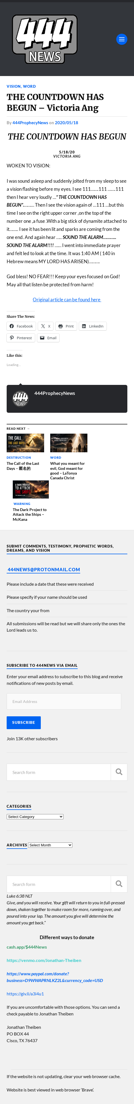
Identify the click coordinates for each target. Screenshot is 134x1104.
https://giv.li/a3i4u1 (25, 951)
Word (29, 86)
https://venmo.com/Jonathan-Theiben (44, 918)
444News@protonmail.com (44, 527)
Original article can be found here (67, 299)
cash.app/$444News (27, 904)
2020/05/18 (66, 122)
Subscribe (23, 680)
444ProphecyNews (30, 122)
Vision (14, 86)
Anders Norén (40, 1093)
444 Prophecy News (52, 1083)
